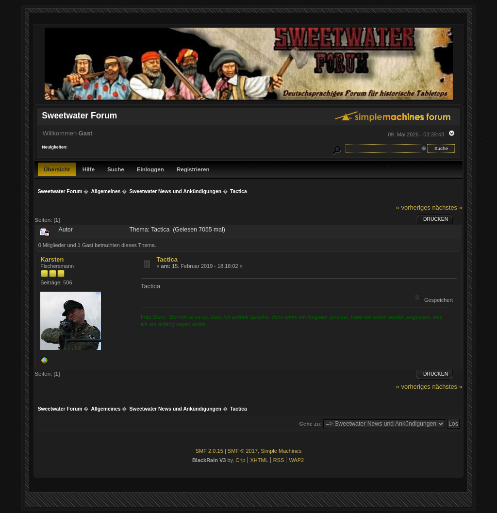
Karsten (52, 259)
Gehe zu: (310, 424)
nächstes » (447, 207)
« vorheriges (413, 207)
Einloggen (150, 169)
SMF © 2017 (243, 451)
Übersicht (57, 169)
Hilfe (89, 169)
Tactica (167, 259)
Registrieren (193, 169)
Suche (115, 169)
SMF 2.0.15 (209, 451)
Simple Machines (281, 451)
